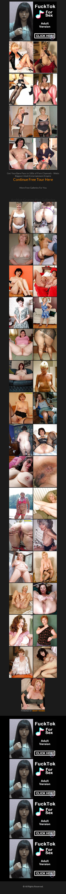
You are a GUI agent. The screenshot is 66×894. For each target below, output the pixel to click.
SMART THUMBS (38, 711)
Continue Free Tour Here (33, 179)
